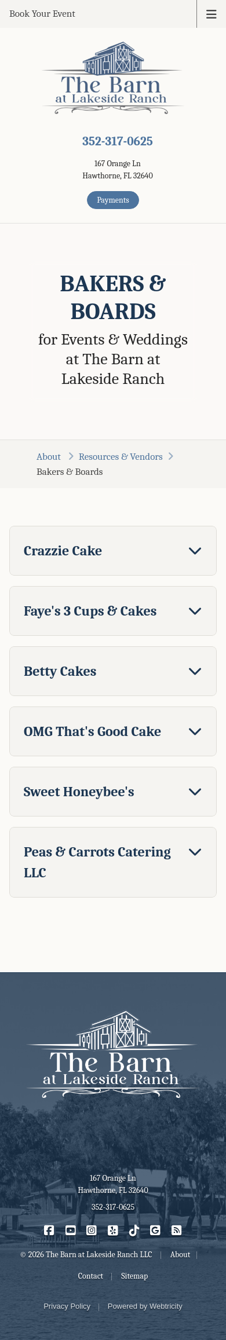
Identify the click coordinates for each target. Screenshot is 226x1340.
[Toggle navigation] (211, 13)
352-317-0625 (117, 141)
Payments (113, 200)
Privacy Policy (66, 1306)
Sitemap (134, 1276)
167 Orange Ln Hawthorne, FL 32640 (113, 1184)
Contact (90, 1276)
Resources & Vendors (121, 456)
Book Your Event (42, 13)
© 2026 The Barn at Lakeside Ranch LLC (86, 1255)
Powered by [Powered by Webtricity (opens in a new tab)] (145, 1306)
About (50, 456)
